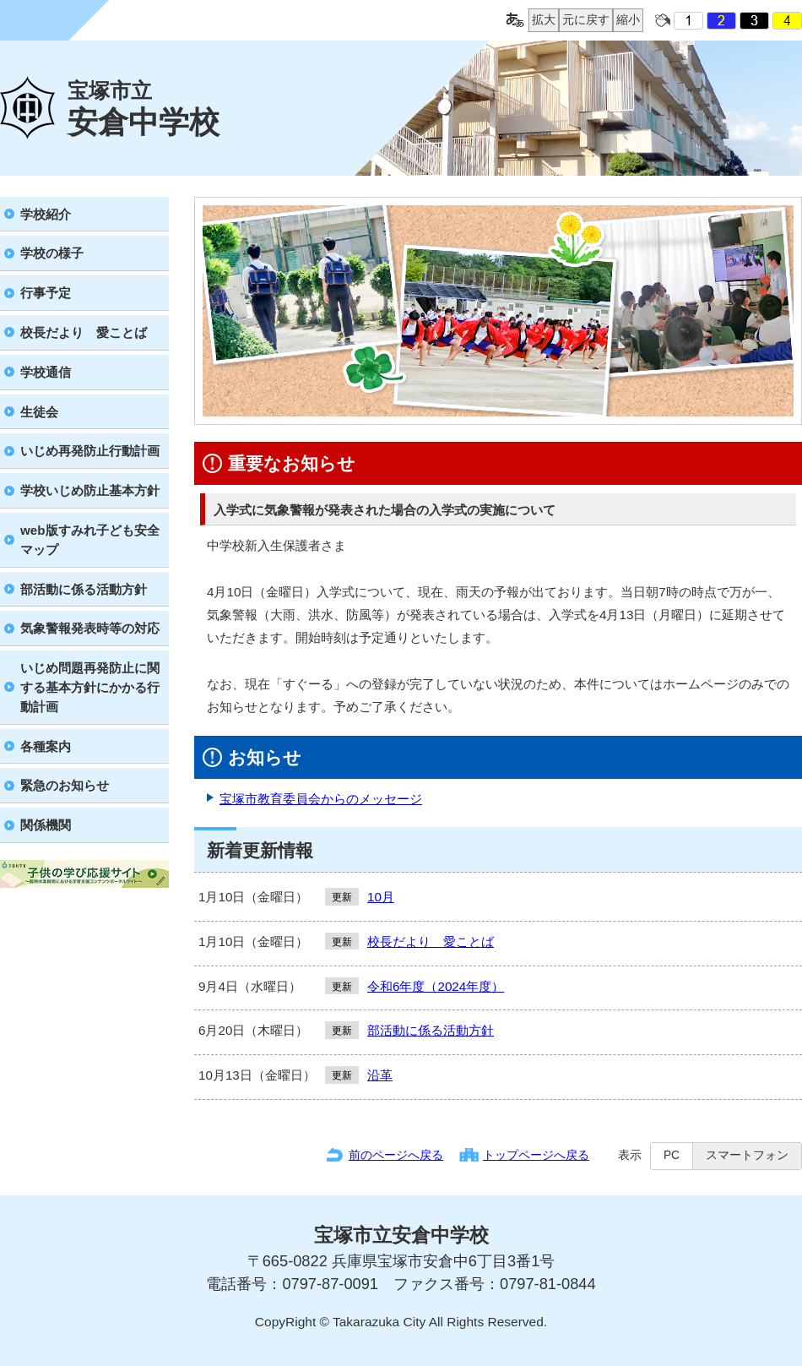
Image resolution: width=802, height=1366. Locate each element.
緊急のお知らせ (64, 785)
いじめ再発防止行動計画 (90, 451)
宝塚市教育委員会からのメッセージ (320, 799)
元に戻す (584, 20)
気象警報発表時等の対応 (90, 628)
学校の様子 (52, 253)
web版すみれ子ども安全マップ (90, 540)
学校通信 (45, 372)
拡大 (541, 20)
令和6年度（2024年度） (435, 986)
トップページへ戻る (536, 1155)
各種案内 (45, 746)
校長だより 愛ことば (83, 332)
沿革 (380, 1075)
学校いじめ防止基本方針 (90, 490)
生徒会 (39, 412)
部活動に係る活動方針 (83, 589)
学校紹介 (45, 214)
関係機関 (45, 825)
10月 (380, 897)
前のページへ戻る (396, 1155)
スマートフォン (747, 1155)
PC (672, 1155)
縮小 (626, 20)
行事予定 (45, 293)
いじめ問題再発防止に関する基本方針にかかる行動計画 (90, 687)
